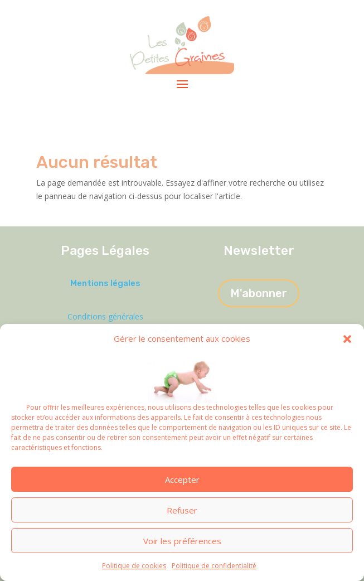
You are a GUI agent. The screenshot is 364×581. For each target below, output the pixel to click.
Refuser (182, 510)
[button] (347, 339)
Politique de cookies (134, 565)
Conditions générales (105, 316)
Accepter (182, 479)
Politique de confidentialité (214, 565)
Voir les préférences (182, 540)
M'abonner (258, 293)
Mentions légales (105, 283)
